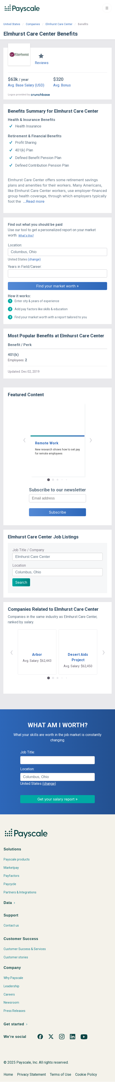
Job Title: (27, 752)
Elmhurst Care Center (59, 24)
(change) (34, 259)
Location (19, 565)
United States (11, 24)
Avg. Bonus (62, 85)
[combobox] (57, 252)
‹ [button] (24, 439)
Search (21, 582)
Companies (33, 24)
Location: (15, 245)
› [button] (90, 439)
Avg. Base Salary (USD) (26, 85)
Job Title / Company (28, 550)
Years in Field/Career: (25, 267)
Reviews (42, 63)
